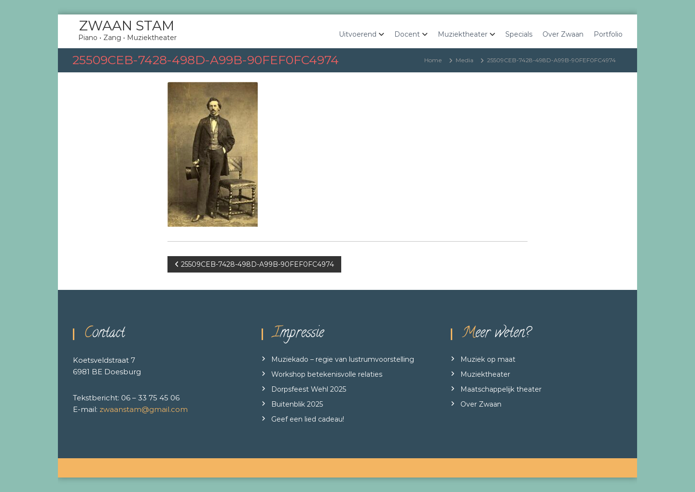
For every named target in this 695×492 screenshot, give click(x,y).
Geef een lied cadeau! (307, 419)
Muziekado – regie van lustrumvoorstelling (342, 359)
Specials (518, 34)
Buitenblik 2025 (297, 404)
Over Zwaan (563, 34)
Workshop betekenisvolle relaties (326, 374)
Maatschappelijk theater (501, 389)
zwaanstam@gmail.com (143, 409)
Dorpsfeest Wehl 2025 (308, 389)
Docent (407, 34)
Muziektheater (462, 34)
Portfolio (608, 34)
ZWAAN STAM (126, 25)
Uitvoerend (357, 34)
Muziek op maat (487, 359)
